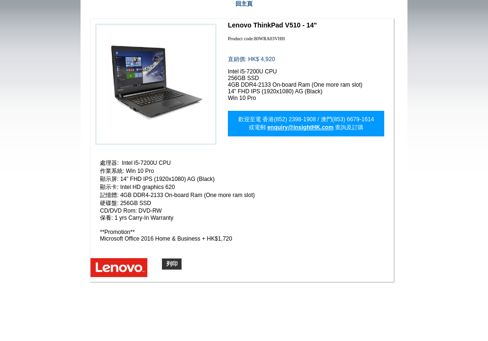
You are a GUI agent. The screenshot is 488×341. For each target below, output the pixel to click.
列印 (172, 263)
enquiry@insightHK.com (300, 127)
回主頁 (244, 3)
